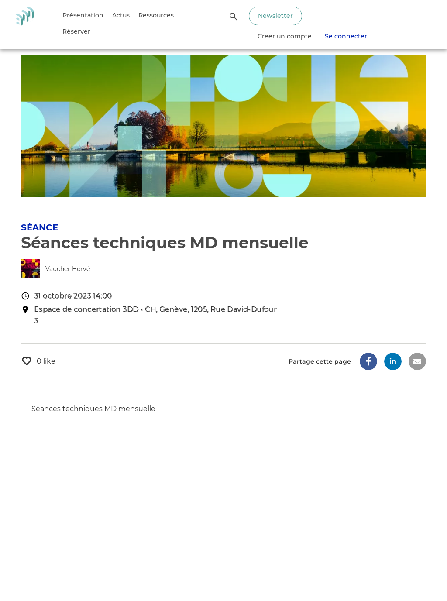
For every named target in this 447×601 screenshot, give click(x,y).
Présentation (82, 15)
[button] (368, 361)
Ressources (156, 15)
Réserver (76, 31)
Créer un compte (285, 36)
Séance (39, 227)
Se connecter (346, 36)
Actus (121, 15)
